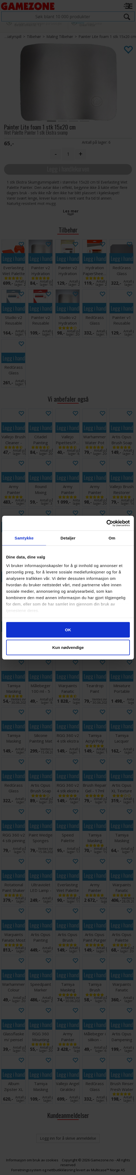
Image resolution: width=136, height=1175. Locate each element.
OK (68, 630)
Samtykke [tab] (24, 538)
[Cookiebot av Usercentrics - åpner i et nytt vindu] (106, 523)
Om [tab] (111, 538)
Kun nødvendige (68, 647)
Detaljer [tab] (68, 538)
